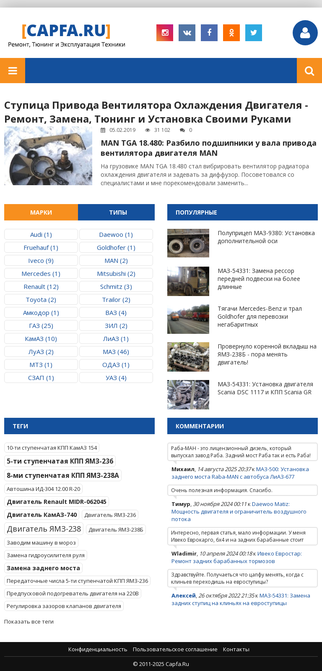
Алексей (183, 595)
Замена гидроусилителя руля (46, 555)
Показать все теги (29, 621)
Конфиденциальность (97, 649)
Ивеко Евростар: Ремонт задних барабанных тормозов (236, 557)
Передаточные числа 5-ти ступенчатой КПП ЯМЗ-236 (77, 581)
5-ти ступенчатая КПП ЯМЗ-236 (60, 461)
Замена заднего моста (43, 568)
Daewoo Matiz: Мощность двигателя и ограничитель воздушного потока (238, 511)
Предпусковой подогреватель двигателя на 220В (73, 593)
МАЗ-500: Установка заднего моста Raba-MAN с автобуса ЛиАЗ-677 (240, 472)
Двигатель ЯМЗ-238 (44, 529)
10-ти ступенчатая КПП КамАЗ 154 (52, 447)
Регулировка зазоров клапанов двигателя (64, 606)
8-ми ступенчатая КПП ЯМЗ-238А (63, 475)
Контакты (236, 649)
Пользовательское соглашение (175, 649)
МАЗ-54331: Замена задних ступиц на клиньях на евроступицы (240, 599)
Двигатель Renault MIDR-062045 (56, 502)
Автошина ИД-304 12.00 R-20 (43, 489)
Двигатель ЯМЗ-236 (110, 515)
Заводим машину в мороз (41, 542)
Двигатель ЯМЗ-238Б (115, 529)
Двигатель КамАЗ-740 (42, 515)
